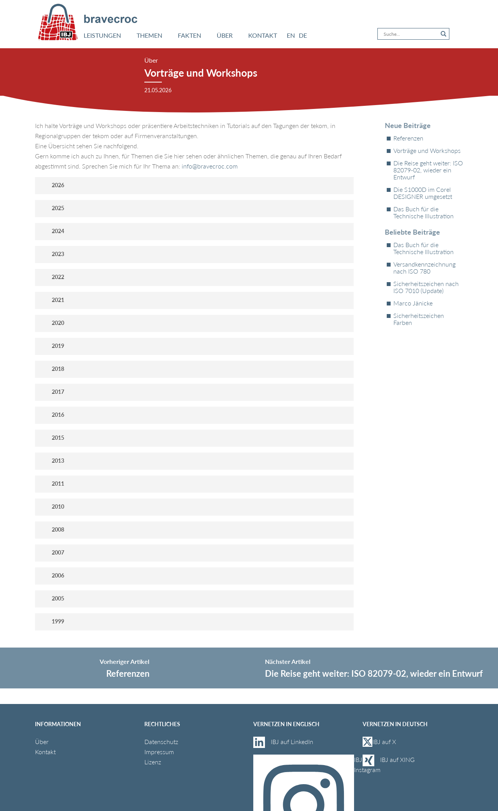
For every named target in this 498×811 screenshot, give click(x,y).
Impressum (159, 751)
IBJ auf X (379, 742)
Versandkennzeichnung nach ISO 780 (424, 268)
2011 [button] (52, 483)
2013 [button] (52, 460)
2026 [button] (52, 185)
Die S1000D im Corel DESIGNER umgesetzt (422, 193)
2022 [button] (52, 277)
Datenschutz (161, 741)
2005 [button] (52, 598)
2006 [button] (52, 575)
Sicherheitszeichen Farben (418, 319)
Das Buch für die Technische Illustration (423, 212)
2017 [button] (52, 391)
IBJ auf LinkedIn (293, 741)
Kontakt (45, 751)
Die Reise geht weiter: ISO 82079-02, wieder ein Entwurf (428, 170)
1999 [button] (52, 621)
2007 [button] (52, 552)
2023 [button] (52, 254)
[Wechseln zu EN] (291, 35)
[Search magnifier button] (443, 33)
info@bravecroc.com (210, 166)
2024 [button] (52, 231)
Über (42, 741)
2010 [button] (52, 506)
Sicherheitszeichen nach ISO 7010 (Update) (426, 287)
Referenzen (408, 138)
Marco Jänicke (413, 303)
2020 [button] (52, 322)
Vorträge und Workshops (427, 150)
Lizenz (152, 761)
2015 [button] (52, 437)
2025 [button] (52, 208)
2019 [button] (52, 345)
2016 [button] (52, 414)
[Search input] (410, 33)
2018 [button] (52, 368)
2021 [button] (52, 300)
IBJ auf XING (397, 759)
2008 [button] (52, 529)
